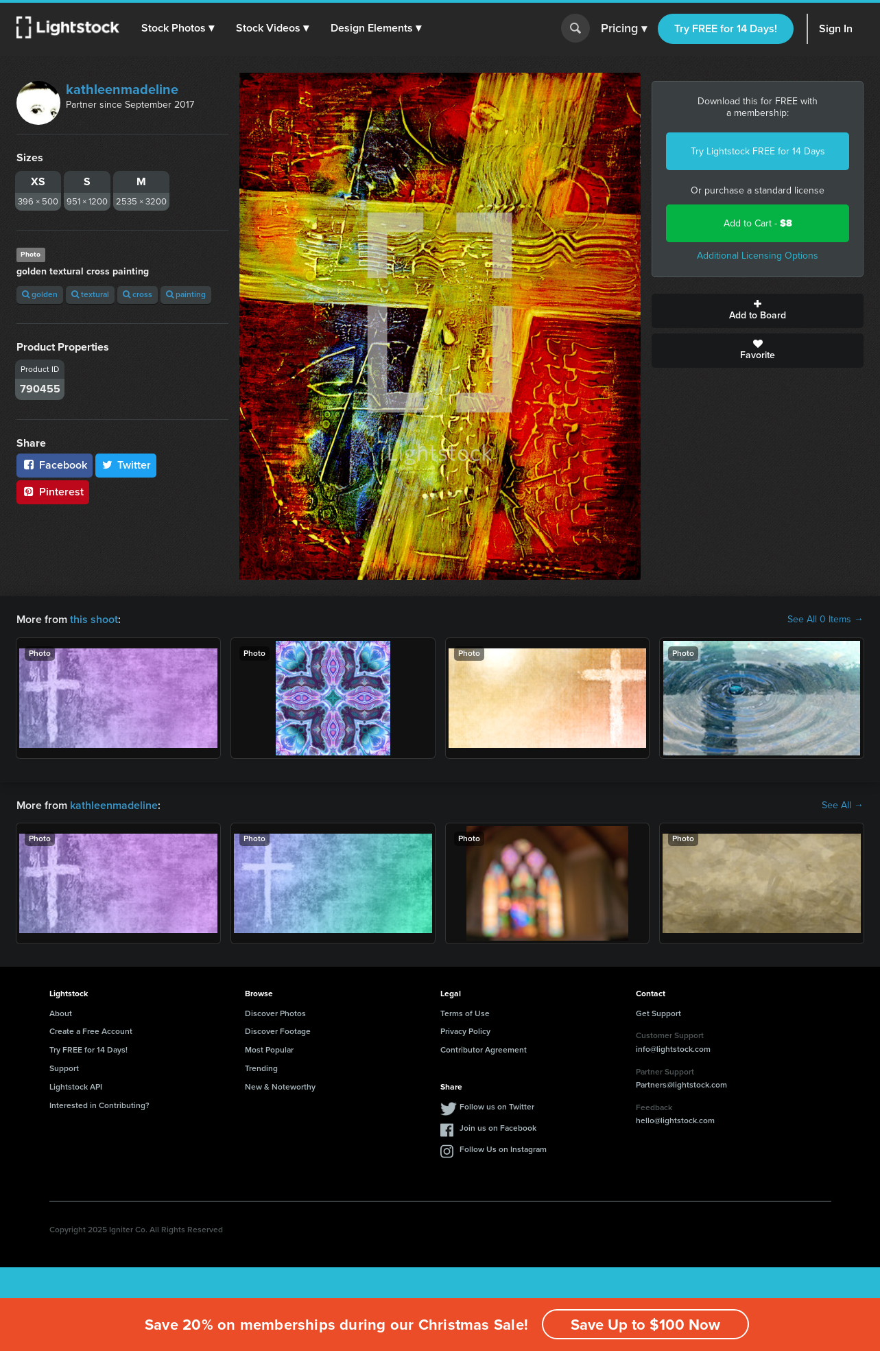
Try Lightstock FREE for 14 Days (758, 151)
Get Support (658, 1013)
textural (90, 294)
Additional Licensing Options (757, 255)
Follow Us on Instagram (503, 1149)
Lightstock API (75, 1087)
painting (186, 294)
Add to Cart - (758, 223)
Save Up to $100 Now (645, 1324)
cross (137, 294)
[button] (177, 28)
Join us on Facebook (498, 1128)
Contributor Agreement (483, 1050)
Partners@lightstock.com (681, 1085)
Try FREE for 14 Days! (725, 28)
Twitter (126, 465)
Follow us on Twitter (497, 1107)
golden (40, 294)
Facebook (54, 465)
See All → (843, 805)
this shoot (94, 619)
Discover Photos (275, 1013)
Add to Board (757, 310)
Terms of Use (465, 1013)
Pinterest (53, 492)
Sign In (836, 28)
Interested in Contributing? (99, 1105)
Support (64, 1068)
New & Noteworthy (280, 1087)
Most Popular (269, 1050)
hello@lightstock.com (675, 1120)
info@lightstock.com (673, 1049)
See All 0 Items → (825, 619)
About (60, 1013)
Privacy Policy (465, 1031)
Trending (261, 1068)
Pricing (624, 29)
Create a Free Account (90, 1031)
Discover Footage (278, 1031)
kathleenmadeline (122, 89)
